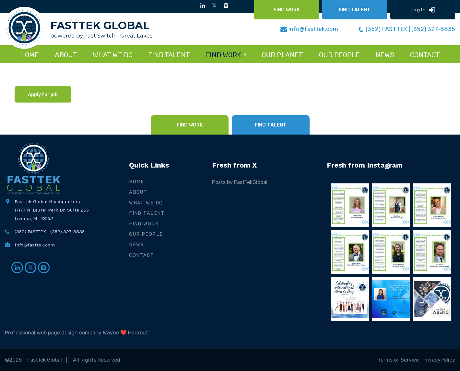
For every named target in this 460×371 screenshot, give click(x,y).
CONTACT (425, 55)
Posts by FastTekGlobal (239, 182)
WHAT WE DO (113, 55)
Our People (339, 55)
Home (29, 55)
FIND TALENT (169, 55)
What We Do (146, 203)
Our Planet (282, 55)
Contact (141, 255)
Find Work (144, 224)
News (136, 244)
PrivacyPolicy (438, 360)
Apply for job (43, 94)
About (66, 55)
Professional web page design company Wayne (62, 333)
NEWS (384, 55)
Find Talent (147, 213)
